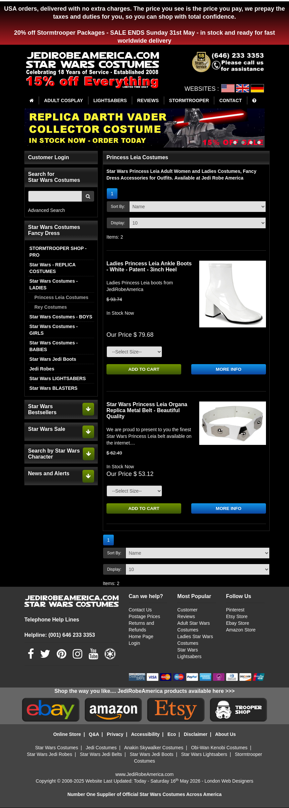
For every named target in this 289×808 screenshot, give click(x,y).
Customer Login (48, 157)
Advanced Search (46, 210)
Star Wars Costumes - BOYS (60, 316)
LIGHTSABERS (110, 100)
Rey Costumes (50, 307)
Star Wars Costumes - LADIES (53, 284)
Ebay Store (237, 623)
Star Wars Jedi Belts (101, 754)
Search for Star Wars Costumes (54, 177)
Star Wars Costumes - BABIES (53, 346)
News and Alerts (48, 473)
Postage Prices (144, 617)
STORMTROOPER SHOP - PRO (57, 252)
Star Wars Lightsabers (204, 754)
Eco (172, 734)
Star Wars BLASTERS (53, 388)
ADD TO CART (144, 369)
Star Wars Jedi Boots (52, 359)
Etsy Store (237, 617)
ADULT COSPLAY (63, 100)
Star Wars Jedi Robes (49, 754)
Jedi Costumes (101, 748)
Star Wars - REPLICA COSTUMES (52, 268)
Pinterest (235, 610)
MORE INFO (228, 369)
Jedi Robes (41, 368)
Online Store (67, 734)
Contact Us (140, 610)
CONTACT (230, 100)
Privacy (115, 734)
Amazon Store (241, 630)
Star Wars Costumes (56, 748)
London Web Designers (229, 781)
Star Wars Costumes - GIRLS (53, 330)
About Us (225, 734)
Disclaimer (196, 734)
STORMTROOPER (189, 100)
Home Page (141, 637)
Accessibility (145, 734)
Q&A (94, 734)
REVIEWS (148, 100)
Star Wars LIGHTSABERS (57, 378)
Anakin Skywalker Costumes (153, 748)
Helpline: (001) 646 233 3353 (59, 635)
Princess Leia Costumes (61, 297)
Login (134, 643)
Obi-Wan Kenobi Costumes (219, 748)
